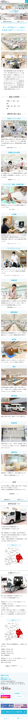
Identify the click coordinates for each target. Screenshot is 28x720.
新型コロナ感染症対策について (11, 475)
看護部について (12, 179)
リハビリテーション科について (11, 275)
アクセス (21, 718)
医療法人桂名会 (5, 675)
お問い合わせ (7, 718)
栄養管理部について (12, 307)
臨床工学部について (12, 147)
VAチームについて (11, 243)
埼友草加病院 (19, 696)
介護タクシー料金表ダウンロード (11, 666)
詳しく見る (12, 209)
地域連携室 (12, 493)
